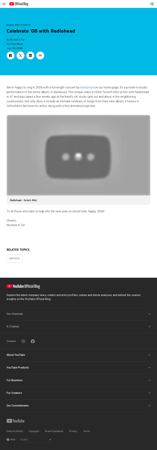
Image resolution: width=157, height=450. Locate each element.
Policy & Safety (15, 431)
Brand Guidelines (54, 431)
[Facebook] (33, 341)
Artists (14, 258)
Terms (86, 431)
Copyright (34, 431)
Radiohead (87, 87)
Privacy (73, 431)
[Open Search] (152, 4)
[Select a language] (35, 439)
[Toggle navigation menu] (4, 4)
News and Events (19, 25)
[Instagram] (23, 341)
